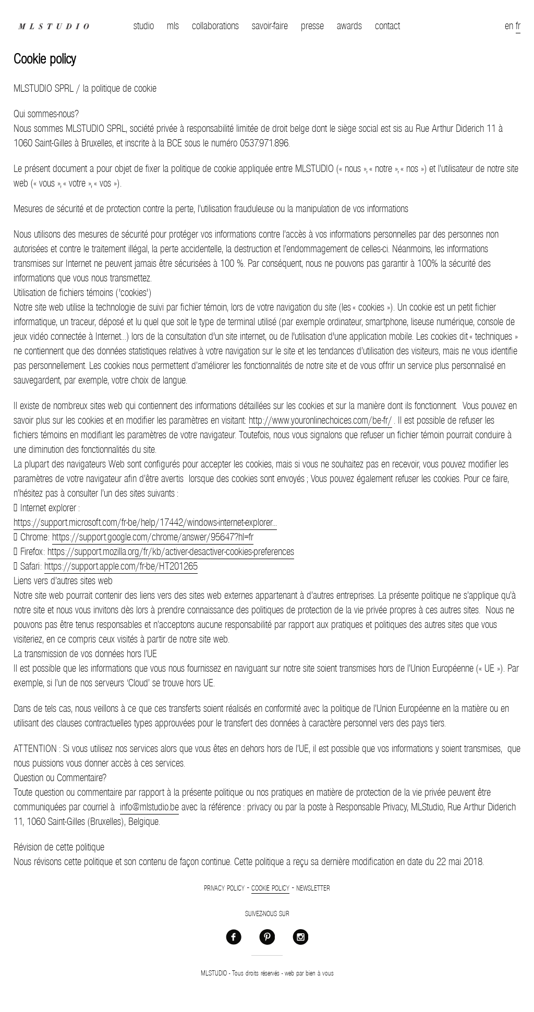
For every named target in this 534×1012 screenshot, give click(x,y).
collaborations (215, 26)
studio (144, 26)
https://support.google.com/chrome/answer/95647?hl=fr (152, 537)
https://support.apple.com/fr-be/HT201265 (121, 566)
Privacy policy (224, 888)
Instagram (300, 936)
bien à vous (320, 973)
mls (173, 26)
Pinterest (267, 936)
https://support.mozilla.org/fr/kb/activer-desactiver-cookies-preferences (170, 552)
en (509, 26)
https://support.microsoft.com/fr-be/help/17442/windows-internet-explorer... (145, 522)
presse (312, 26)
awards (349, 26)
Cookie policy (270, 888)
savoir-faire (270, 26)
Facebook (233, 936)
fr (518, 26)
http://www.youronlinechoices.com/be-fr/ (320, 420)
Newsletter (313, 888)
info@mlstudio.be (149, 807)
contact (387, 26)
